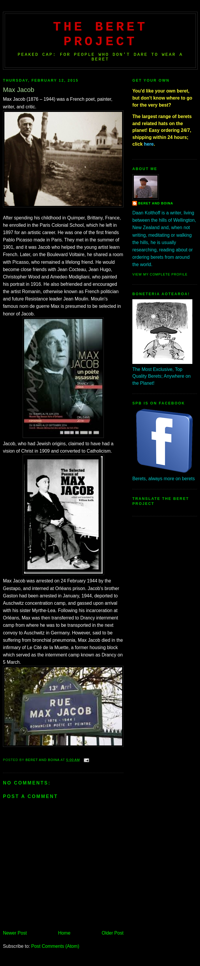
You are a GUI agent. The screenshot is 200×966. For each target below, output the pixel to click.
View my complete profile (160, 274)
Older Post (113, 932)
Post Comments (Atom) (55, 946)
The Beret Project (100, 34)
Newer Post (15, 932)
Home (64, 932)
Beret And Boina (155, 203)
